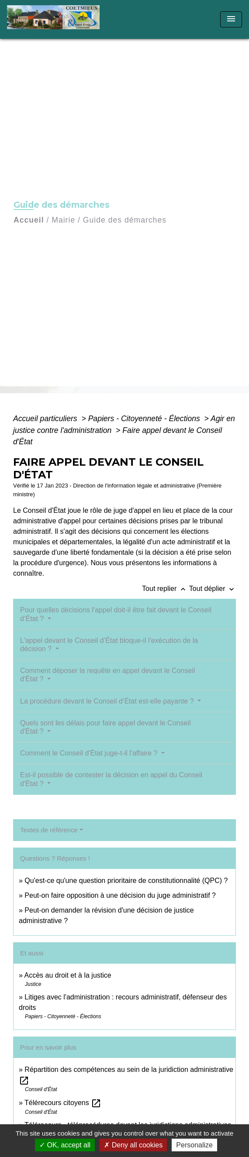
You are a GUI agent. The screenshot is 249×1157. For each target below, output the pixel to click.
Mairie (63, 220)
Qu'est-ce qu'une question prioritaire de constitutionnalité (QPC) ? (126, 880)
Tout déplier (212, 588)
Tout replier (165, 588)
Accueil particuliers (46, 418)
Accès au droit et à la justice (67, 975)
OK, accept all (64, 1145)
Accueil (29, 220)
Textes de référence (49, 830)
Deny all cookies (133, 1145)
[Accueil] (56, 19)
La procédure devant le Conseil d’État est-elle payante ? (108, 701)
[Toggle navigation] (231, 19)
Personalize (194, 1145)
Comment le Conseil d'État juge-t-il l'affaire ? (89, 753)
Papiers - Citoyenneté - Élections (145, 418)
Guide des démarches (124, 220)
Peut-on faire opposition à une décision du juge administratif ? (120, 895)
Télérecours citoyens (62, 1102)
